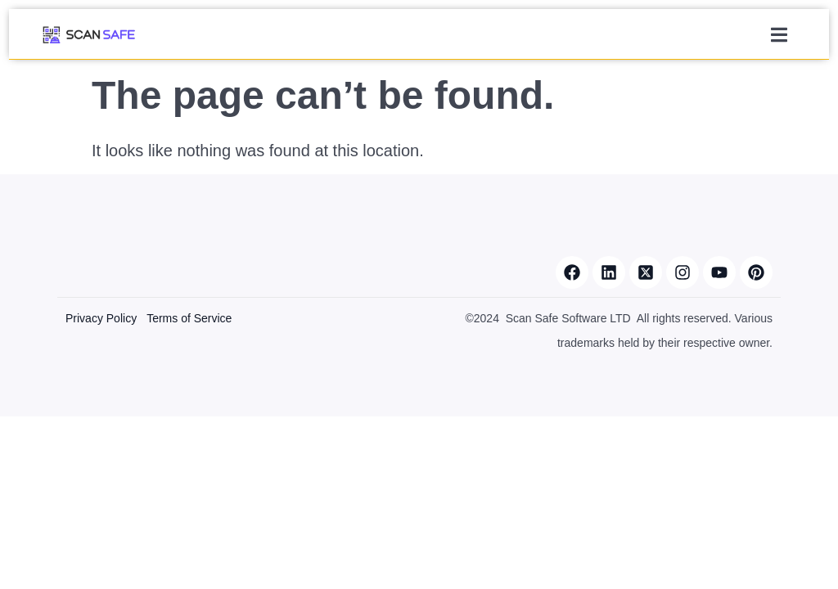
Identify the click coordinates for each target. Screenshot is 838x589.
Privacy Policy (101, 318)
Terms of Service (189, 318)
